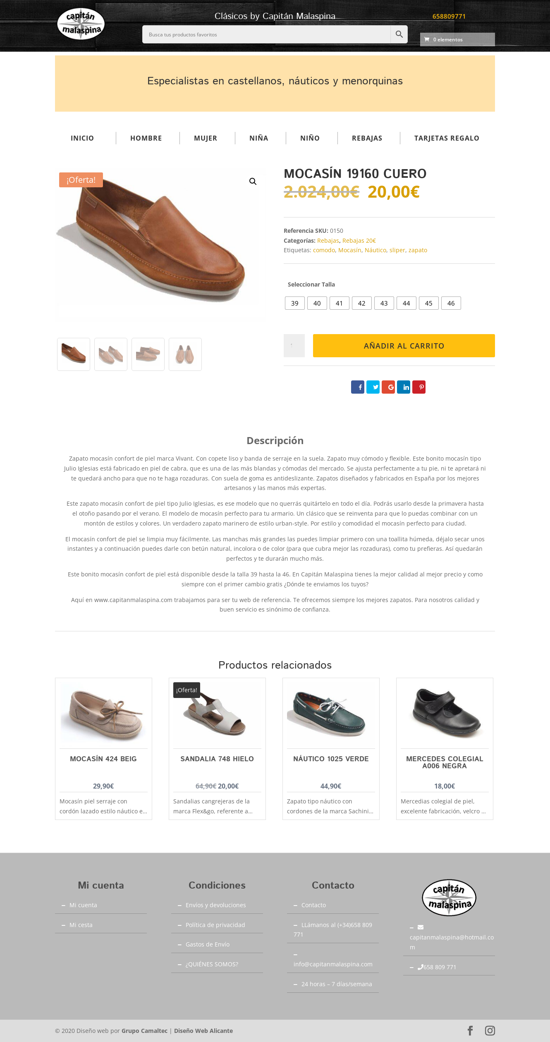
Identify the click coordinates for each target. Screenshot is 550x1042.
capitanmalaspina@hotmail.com (452, 938)
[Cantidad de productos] (294, 345)
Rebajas (367, 138)
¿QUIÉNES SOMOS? (212, 964)
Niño (310, 138)
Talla (328, 284)
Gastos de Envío (208, 944)
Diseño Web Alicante (203, 1031)
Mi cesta (81, 925)
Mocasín (349, 250)
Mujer (206, 138)
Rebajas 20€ (359, 240)
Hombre (146, 138)
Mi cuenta (83, 905)
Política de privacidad (215, 925)
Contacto (313, 905)
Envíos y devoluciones (216, 905)
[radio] (294, 303)
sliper (397, 250)
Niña (258, 138)
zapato (418, 250)
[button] (253, 181)
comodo (324, 250)
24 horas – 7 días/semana (336, 984)
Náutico (375, 250)
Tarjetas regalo (447, 138)
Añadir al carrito (404, 346)
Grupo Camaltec (144, 1031)
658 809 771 (437, 967)
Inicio (82, 138)
